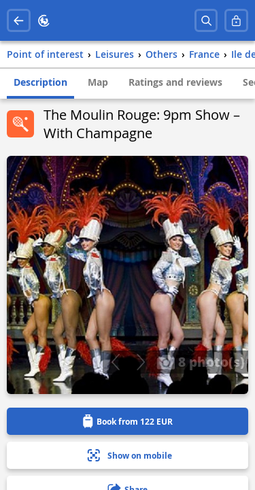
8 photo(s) (200, 361)
